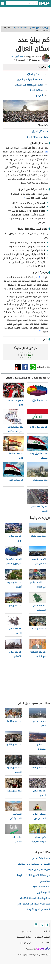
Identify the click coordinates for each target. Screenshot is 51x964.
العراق (41, 277)
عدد (46, 152)
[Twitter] (42, 925)
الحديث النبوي (43, 892)
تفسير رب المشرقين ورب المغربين (34, 864)
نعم (29, 355)
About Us (46, 942)
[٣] (40, 331)
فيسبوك (25, 367)
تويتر (18, 367)
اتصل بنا (46, 931)
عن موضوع (26, 931)
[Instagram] (36, 925)
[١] (19, 182)
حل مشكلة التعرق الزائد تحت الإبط (33, 875)
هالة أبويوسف (17, 56)
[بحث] (36, 3)
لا (21, 355)
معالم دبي (45, 881)
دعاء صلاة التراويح (41, 887)
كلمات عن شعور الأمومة (38, 909)
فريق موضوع (25, 942)
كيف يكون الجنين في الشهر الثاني (33, 904)
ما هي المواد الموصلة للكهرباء (35, 898)
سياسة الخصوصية (24, 937)
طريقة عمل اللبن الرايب (39, 870)
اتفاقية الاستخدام (42, 937)
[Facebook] (47, 925)
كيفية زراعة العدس (41, 858)
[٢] (25, 197)
